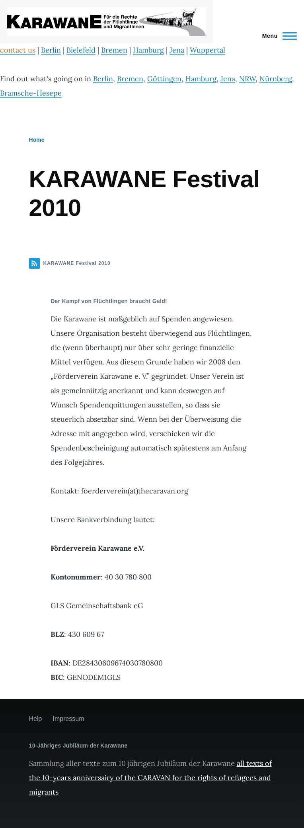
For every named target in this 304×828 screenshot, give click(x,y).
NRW (247, 78)
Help (35, 718)
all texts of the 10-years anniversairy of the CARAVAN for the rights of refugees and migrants (150, 778)
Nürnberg (275, 78)
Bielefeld (80, 50)
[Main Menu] (277, 36)
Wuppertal (207, 50)
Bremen (114, 50)
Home (37, 140)
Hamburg (148, 50)
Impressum (68, 718)
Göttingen (164, 78)
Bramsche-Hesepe (31, 93)
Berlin (51, 50)
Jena (177, 50)
